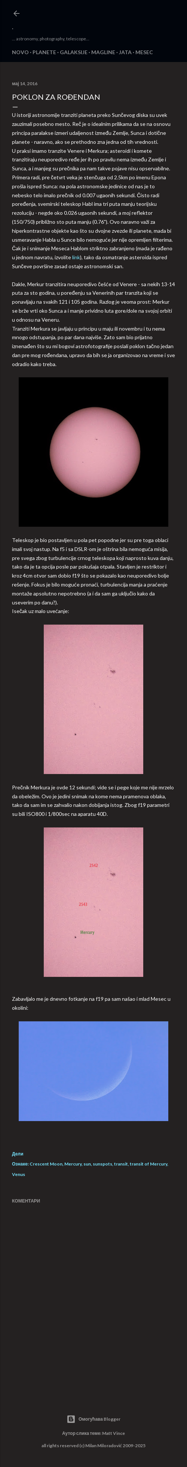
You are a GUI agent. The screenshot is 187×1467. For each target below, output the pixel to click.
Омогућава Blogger (93, 1419)
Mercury (73, 1164)
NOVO (20, 52)
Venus (18, 1174)
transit (121, 1164)
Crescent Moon (46, 1164)
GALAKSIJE (74, 52)
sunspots (102, 1164)
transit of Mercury (148, 1164)
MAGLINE (103, 52)
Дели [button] (17, 1154)
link (76, 257)
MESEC (144, 52)
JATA (125, 52)
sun (87, 1164)
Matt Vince (113, 1433)
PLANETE (44, 52)
